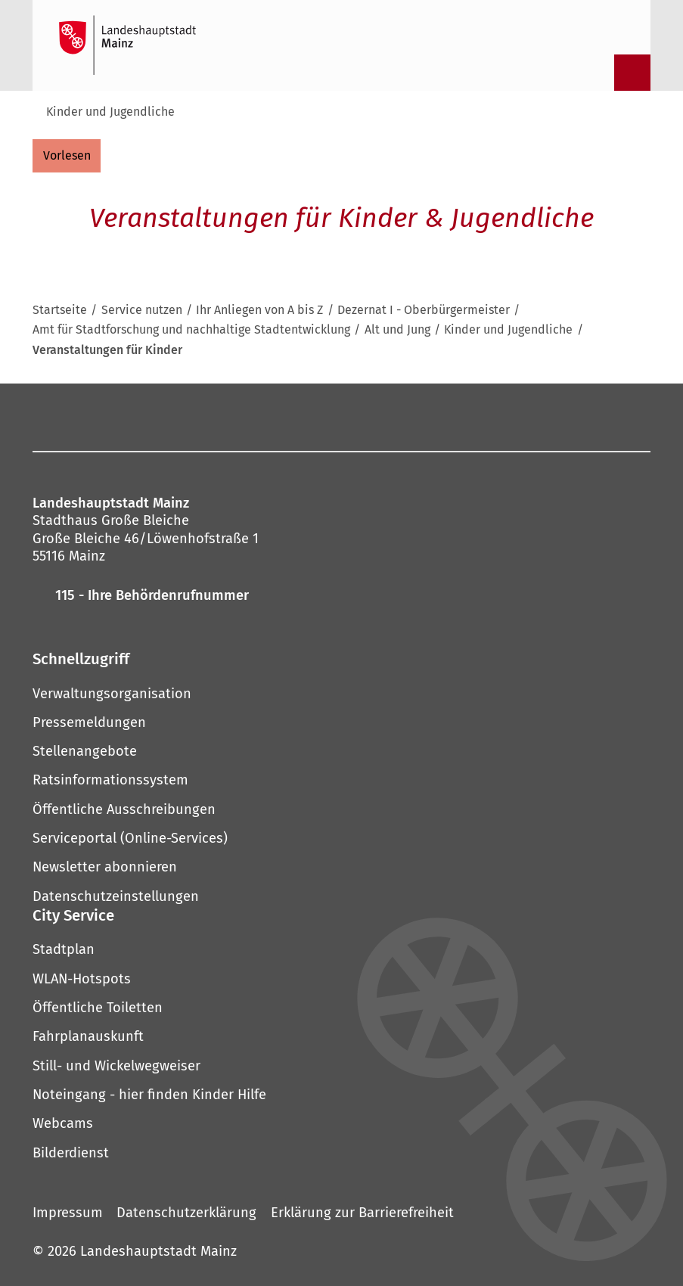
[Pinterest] (294, 416)
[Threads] (370, 416)
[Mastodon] (256, 416)
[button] (341, 659)
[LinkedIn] (408, 416)
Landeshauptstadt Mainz (158, 1251)
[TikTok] (483, 416)
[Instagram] (218, 416)
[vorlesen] (67, 155)
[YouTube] (332, 416)
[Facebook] (190, 416)
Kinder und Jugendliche (110, 111)
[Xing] (445, 416)
